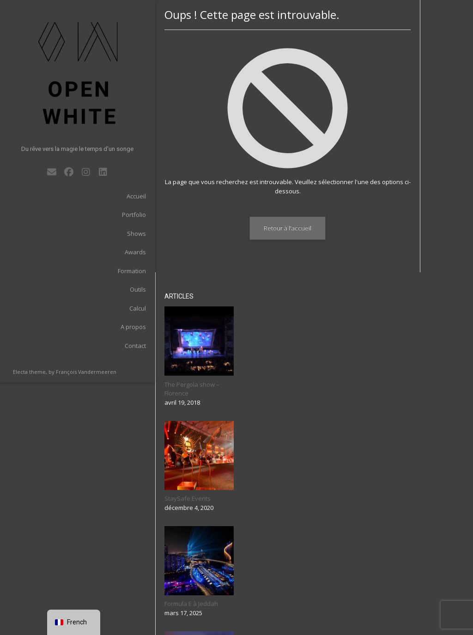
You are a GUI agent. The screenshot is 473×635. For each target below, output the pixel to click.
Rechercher (412, 597)
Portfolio (108, 195)
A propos (107, 307)
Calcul (111, 288)
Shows (110, 214)
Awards (109, 232)
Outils (112, 270)
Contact (109, 326)
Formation (106, 251)
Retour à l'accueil (258, 228)
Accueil (110, 176)
